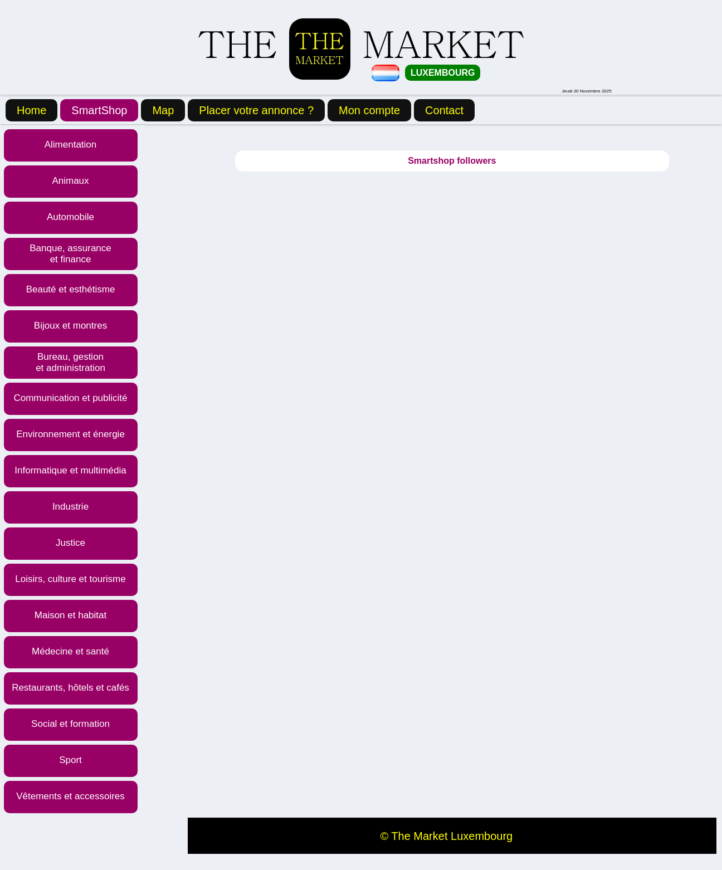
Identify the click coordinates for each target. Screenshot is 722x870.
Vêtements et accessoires (70, 796)
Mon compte (369, 110)
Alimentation (71, 144)
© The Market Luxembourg (446, 836)
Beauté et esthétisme (70, 289)
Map (163, 110)
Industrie (70, 506)
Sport (70, 760)
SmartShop (99, 110)
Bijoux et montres (70, 325)
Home (31, 110)
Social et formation (70, 724)
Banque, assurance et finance (70, 254)
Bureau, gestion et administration (70, 362)
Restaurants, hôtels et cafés (70, 687)
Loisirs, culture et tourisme (70, 579)
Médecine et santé (70, 651)
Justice (70, 542)
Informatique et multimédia (70, 470)
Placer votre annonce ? (256, 110)
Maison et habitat (70, 615)
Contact (444, 110)
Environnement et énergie (70, 434)
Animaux (70, 180)
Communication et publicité (70, 398)
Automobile (70, 217)
